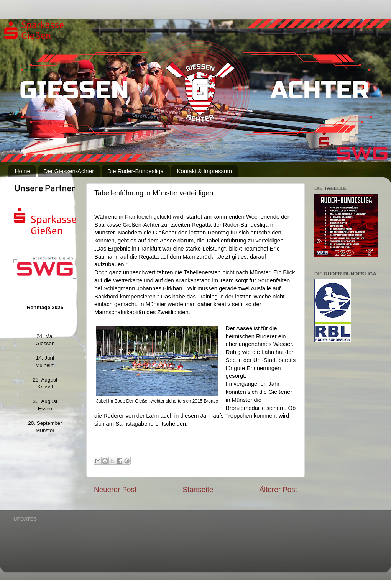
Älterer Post (278, 489)
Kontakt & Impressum (204, 171)
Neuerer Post (115, 489)
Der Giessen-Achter (69, 171)
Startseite (197, 489)
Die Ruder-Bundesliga (135, 171)
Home (22, 171)
